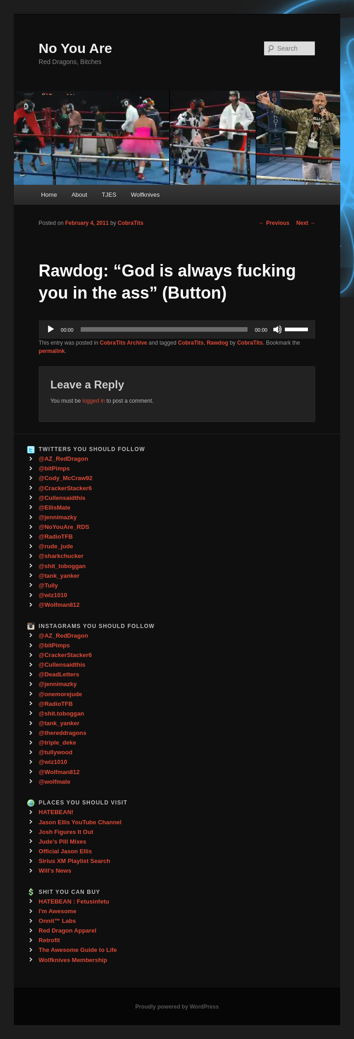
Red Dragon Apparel (67, 930)
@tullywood (55, 752)
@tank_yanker (59, 575)
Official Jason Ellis (65, 851)
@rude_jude (56, 546)
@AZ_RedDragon (63, 458)
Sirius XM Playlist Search (74, 860)
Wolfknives (145, 194)
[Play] (50, 329)
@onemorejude (60, 694)
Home (49, 194)
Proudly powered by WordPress (176, 1007)
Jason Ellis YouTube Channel (80, 822)
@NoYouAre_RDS (64, 526)
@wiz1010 (53, 595)
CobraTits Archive (124, 343)
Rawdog (217, 343)
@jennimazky (58, 517)
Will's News (55, 870)
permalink (52, 351)
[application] (177, 329)
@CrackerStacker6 (65, 488)
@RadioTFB (56, 536)
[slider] (164, 329)
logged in (94, 401)
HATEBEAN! (56, 812)
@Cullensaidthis (62, 497)
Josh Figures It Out (66, 831)
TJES (109, 194)
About (79, 194)
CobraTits (130, 223)
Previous (274, 223)
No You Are (75, 48)
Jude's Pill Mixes (63, 841)
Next (305, 223)
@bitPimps (54, 468)
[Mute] (277, 329)
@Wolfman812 (59, 604)
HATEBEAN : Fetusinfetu (74, 901)
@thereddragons (63, 732)
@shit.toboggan (61, 713)
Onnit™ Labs (57, 920)
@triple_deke (57, 742)
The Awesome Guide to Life (78, 949)
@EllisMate (55, 507)
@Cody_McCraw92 (66, 478)
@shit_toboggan (62, 566)
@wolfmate (55, 781)
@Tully (48, 585)
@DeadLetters (59, 674)
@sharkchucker (61, 555)
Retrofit (49, 940)
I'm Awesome (58, 911)
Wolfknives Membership (73, 960)
